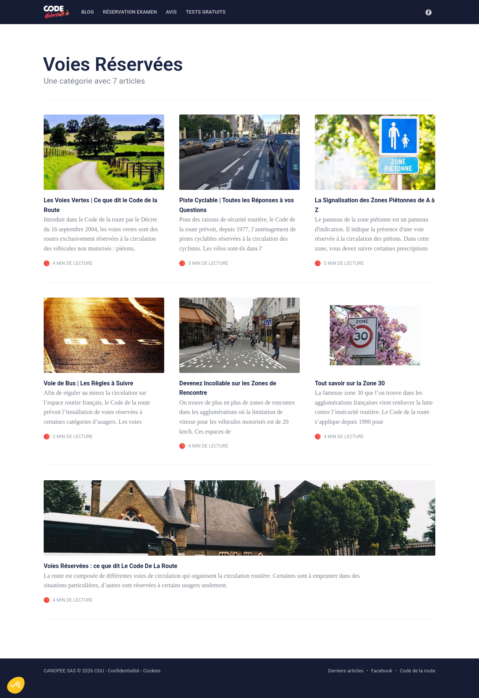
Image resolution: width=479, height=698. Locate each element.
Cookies (152, 671)
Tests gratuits (205, 12)
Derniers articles (345, 671)
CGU (99, 671)
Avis (171, 12)
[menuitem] (87, 12)
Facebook (381, 671)
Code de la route (417, 671)
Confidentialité (123, 671)
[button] (16, 685)
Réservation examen (130, 12)
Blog (87, 12)
